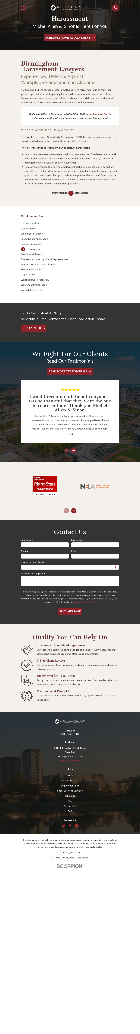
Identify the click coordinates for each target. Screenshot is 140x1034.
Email (74, 551)
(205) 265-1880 (70, 734)
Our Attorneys (70, 780)
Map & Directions (70, 760)
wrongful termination (35, 171)
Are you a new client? (32, 562)
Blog (70, 800)
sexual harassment (48, 98)
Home (70, 775)
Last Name (77, 540)
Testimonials (70, 795)
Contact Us (70, 806)
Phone (24, 551)
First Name (27, 540)
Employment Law (70, 785)
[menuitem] (68, 223)
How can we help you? (33, 573)
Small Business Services (70, 790)
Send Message (70, 611)
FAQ (70, 811)
